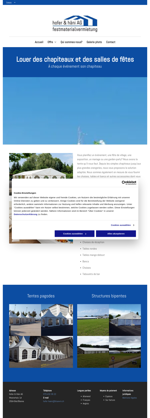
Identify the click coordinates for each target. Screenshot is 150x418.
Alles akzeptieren (116, 233)
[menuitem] (39, 42)
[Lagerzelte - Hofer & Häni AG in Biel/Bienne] (57, 320)
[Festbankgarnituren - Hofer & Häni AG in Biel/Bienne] (125, 320)
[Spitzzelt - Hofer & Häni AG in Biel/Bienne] (25, 352)
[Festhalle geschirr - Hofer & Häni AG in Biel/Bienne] (125, 352)
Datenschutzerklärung (26, 214)
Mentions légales (129, 397)
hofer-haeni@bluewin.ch (53, 401)
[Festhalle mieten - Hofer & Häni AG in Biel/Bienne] (93, 320)
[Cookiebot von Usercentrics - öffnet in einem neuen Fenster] (124, 183)
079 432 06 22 (49, 394)
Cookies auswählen (121, 225)
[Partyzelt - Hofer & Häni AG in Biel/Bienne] (25, 320)
